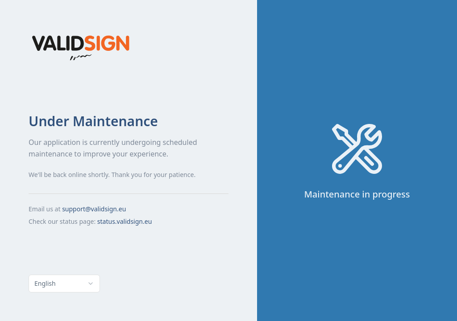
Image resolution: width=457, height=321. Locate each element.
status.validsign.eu (124, 221)
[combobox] (64, 283)
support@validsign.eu (94, 209)
